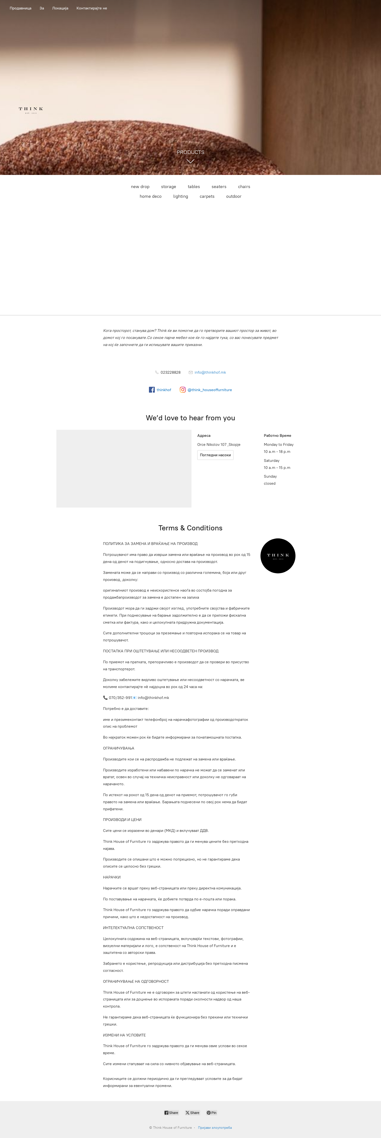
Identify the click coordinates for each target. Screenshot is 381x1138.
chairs (244, 186)
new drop (140, 186)
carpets (207, 196)
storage (168, 186)
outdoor (234, 196)
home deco (151, 196)
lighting (180, 196)
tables (194, 186)
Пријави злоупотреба (215, 1128)
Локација (60, 8)
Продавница (20, 8)
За (42, 8)
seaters (219, 186)
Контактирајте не (92, 8)
